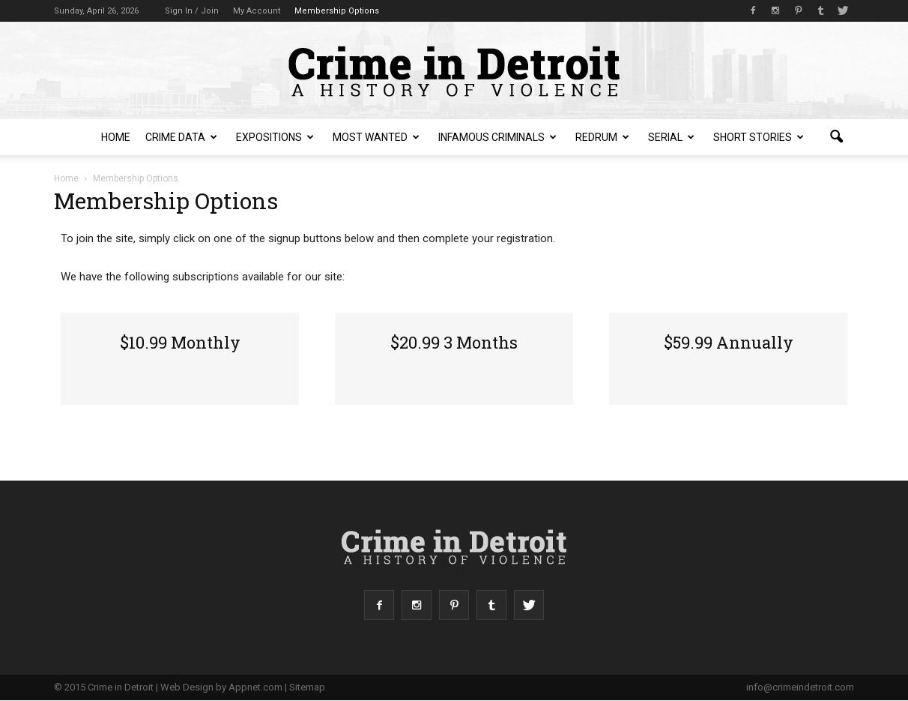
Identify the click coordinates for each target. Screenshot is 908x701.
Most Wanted (376, 137)
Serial (671, 137)
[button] (836, 137)
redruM (602, 137)
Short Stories (758, 137)
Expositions (275, 137)
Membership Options (336, 11)
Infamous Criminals (497, 137)
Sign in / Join (192, 11)
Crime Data (181, 137)
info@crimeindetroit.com (800, 687)
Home (115, 137)
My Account (256, 11)
